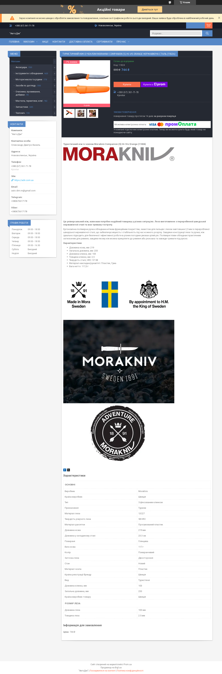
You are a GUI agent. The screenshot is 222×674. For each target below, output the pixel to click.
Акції (45, 41)
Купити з (154, 84)
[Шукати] (207, 33)
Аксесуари (21, 67)
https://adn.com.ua (23, 180)
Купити (127, 84)
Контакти (59, 41)
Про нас (121, 41)
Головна (14, 41)
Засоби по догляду (26, 85)
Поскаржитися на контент (102, 670)
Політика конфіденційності (130, 670)
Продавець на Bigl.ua (111, 667)
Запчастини (22, 107)
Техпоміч (20, 113)
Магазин (29, 41)
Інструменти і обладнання (29, 73)
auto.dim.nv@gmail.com (23, 190)
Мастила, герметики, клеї (29, 101)
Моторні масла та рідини (29, 79)
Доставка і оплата (80, 41)
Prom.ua (128, 664)
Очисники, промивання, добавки (28, 93)
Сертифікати (104, 41)
